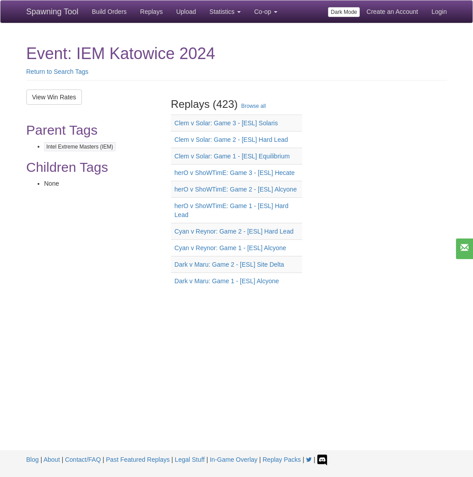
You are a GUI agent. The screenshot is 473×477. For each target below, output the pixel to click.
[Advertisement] (236, 383)
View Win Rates (54, 97)
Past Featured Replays (138, 459)
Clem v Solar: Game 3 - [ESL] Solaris (226, 123)
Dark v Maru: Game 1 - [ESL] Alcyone (227, 281)
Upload (186, 11)
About (51, 459)
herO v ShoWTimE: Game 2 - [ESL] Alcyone (236, 189)
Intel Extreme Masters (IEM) (80, 147)
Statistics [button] (225, 11)
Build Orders (109, 11)
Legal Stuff (190, 459)
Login (439, 11)
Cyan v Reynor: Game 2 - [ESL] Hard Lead (234, 231)
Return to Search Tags (57, 71)
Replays (151, 11)
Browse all (253, 106)
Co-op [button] (265, 11)
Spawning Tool (52, 11)
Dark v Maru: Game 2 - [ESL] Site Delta (229, 264)
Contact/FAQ (83, 459)
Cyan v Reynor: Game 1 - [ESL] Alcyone (230, 247)
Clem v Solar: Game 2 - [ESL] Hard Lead (231, 139)
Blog (32, 459)
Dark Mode (344, 12)
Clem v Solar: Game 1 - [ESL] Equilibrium (232, 156)
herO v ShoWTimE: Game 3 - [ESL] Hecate (235, 172)
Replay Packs (282, 459)
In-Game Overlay (234, 459)
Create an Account (392, 11)
